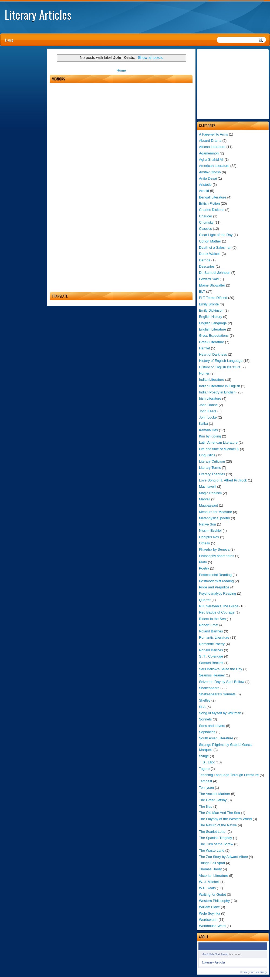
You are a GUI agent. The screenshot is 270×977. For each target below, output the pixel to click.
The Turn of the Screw (216, 844)
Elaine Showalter (212, 285)
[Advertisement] (232, 84)
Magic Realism (210, 493)
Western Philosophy (214, 901)
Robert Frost (208, 625)
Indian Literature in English (219, 386)
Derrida (204, 260)
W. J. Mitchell (209, 882)
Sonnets (205, 719)
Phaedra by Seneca (214, 549)
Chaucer (205, 216)
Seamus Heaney (212, 675)
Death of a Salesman (215, 247)
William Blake (209, 907)
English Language (213, 323)
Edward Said (209, 279)
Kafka (203, 424)
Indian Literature (211, 380)
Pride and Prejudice (214, 587)
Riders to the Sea (212, 619)
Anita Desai (208, 178)
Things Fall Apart (212, 863)
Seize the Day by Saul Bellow (221, 682)
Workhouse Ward (212, 926)
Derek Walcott (210, 254)
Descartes (207, 266)
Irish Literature (210, 398)
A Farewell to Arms (213, 134)
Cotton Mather (210, 241)
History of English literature (220, 367)
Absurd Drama (210, 141)
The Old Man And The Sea (219, 813)
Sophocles (207, 732)
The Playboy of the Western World (225, 819)
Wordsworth (208, 920)
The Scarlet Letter (213, 832)
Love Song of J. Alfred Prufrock (223, 480)
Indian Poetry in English (217, 392)
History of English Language (220, 361)
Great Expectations (213, 335)
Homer (204, 373)
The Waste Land (211, 850)
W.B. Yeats (207, 888)
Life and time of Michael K (219, 449)
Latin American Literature (218, 442)
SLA (202, 707)
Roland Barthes (211, 631)
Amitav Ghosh (210, 172)
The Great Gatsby (213, 800)
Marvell (204, 499)
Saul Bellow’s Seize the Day (220, 669)
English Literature (212, 329)
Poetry (204, 568)
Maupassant (208, 505)
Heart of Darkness (213, 354)
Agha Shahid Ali (211, 159)
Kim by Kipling (210, 436)
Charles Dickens (211, 210)
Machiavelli (207, 486)
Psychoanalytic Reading (217, 593)
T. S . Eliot (207, 762)
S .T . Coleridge (211, 656)
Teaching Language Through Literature (229, 775)
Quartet (205, 600)
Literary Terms (210, 468)
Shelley (204, 700)
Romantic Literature (214, 637)
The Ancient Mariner (214, 794)
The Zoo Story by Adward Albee (223, 857)
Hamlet (204, 348)
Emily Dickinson (211, 310)
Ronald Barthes (211, 650)
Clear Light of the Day (215, 235)
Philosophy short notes (216, 556)
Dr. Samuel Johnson (214, 273)
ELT (202, 291)
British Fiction (209, 203)
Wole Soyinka (209, 913)
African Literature (212, 147)
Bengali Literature (212, 197)
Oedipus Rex (209, 537)
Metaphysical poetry (214, 518)
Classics (205, 229)
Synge (204, 756)
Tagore (204, 769)
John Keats (207, 411)
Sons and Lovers (212, 726)
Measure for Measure (215, 512)
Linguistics (207, 455)
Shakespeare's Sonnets (217, 694)
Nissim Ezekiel (210, 530)
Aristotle (205, 185)
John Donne (208, 405)
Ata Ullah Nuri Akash (215, 954)
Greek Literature (211, 342)
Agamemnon (209, 153)
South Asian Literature (216, 738)
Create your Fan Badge (253, 971)
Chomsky (206, 222)
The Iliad (205, 806)
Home (9, 40)
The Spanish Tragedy (215, 838)
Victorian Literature (213, 876)
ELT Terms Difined (213, 298)
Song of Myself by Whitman (220, 713)
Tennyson (206, 788)
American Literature (214, 166)
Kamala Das (208, 430)
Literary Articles (38, 14)
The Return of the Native (218, 825)
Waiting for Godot (212, 894)
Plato (203, 562)
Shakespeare (209, 688)
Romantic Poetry (212, 644)
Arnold (204, 191)
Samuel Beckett (211, 663)
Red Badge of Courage (217, 612)
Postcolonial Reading (215, 575)
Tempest (205, 781)
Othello (204, 543)
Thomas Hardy (210, 869)
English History (210, 317)
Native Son (207, 524)
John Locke (208, 417)
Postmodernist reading (216, 581)
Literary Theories (212, 474)
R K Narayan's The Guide (218, 606)
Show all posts (150, 57)
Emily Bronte (209, 304)
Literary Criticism (212, 461)
